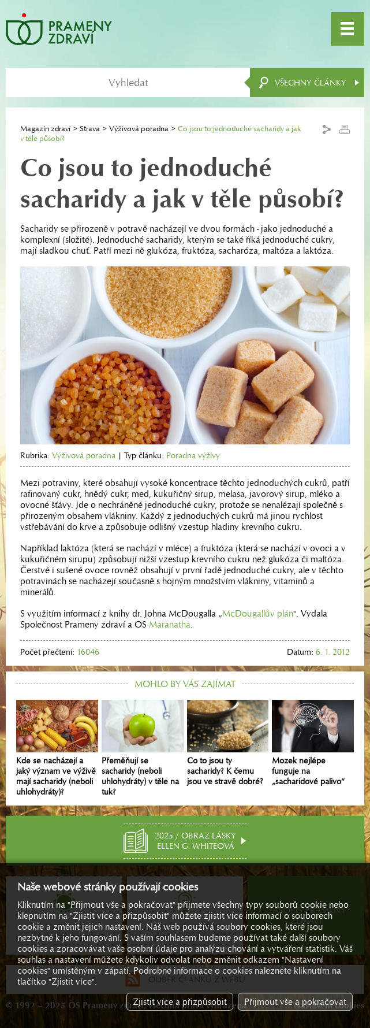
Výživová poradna (139, 128)
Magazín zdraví (45, 128)
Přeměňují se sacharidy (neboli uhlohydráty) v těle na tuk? (143, 748)
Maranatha (169, 624)
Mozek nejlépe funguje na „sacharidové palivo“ (313, 743)
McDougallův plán (257, 613)
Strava (90, 128)
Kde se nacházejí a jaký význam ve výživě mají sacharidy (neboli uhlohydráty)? (57, 748)
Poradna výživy (193, 455)
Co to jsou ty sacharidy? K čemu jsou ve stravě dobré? (228, 743)
